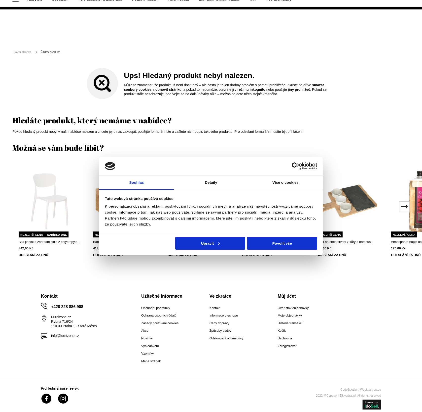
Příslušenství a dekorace (118, 40)
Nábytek (52, 40)
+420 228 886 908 (398, 5)
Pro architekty (296, 40)
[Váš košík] (400, 21)
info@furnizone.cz (65, 336)
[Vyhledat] (228, 21)
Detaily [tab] (211, 182)
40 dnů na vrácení (27, 4)
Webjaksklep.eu (370, 389)
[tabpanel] (49, 214)
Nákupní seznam (384, 18)
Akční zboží (196, 40)
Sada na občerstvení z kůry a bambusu (344, 242)
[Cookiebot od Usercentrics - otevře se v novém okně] (295, 166)
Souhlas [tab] (136, 182)
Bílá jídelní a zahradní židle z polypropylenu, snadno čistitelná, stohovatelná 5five (50, 242)
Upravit (210, 243)
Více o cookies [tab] (285, 182)
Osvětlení (78, 40)
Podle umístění (163, 40)
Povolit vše (282, 243)
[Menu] (28, 40)
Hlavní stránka (22, 52)
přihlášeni (294, 132)
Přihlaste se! (361, 22)
